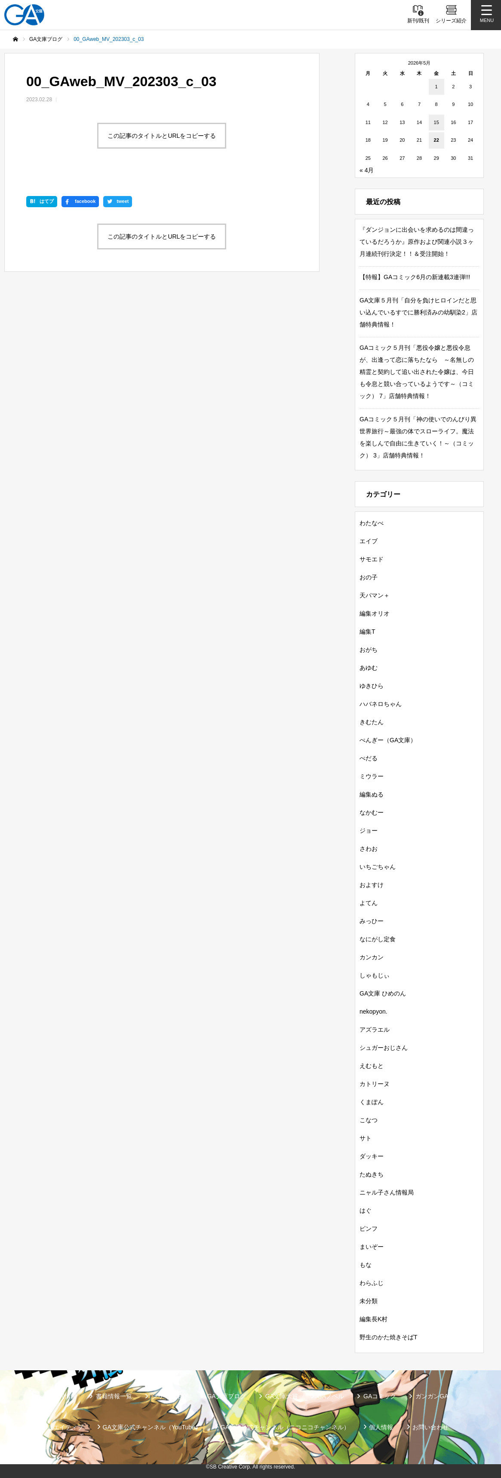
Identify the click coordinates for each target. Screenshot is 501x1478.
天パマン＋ (375, 595)
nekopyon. (373, 1011)
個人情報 (381, 1427)
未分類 (369, 1301)
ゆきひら (372, 685)
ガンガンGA (431, 1396)
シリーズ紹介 (169, 1396)
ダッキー (372, 1156)
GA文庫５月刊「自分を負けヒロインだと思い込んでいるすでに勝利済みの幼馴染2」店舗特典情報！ (418, 312)
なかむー (372, 812)
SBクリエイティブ (58, 1427)
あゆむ (369, 667)
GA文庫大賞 (281, 1396)
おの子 (369, 577)
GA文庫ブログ (226, 1396)
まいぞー (372, 1246)
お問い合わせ (430, 1427)
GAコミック (379, 1396)
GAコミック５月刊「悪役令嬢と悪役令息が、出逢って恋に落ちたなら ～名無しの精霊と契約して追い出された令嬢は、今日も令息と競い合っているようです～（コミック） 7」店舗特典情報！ (417, 371)
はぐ (366, 1210)
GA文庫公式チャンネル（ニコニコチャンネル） (285, 1427)
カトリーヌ (375, 1083)
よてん (369, 902)
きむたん (372, 722)
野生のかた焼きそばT (389, 1337)
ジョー (369, 830)
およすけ (372, 884)
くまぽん (372, 1101)
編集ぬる (372, 794)
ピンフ (369, 1228)
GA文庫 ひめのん (383, 993)
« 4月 (367, 170)
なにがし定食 (378, 939)
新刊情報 (64, 1396)
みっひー (372, 921)
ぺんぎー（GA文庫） (388, 740)
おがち (369, 649)
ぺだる (369, 758)
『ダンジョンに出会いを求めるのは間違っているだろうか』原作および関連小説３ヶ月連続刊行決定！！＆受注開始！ (417, 241)
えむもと (372, 1065)
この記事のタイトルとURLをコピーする (162, 135)
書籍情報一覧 (114, 1396)
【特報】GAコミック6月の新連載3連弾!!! (415, 277)
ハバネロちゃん (381, 703)
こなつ (369, 1120)
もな (366, 1264)
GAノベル (330, 1396)
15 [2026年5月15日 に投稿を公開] (436, 122)
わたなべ (372, 523)
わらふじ (372, 1282)
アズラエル (375, 1029)
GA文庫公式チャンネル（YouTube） (152, 1427)
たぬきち (372, 1174)
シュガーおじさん (384, 1047)
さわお (369, 848)
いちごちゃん (378, 866)
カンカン (372, 957)
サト (366, 1138)
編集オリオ (375, 613)
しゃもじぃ (375, 975)
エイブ (369, 541)
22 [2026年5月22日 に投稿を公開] (436, 140)
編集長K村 (373, 1319)
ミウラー (372, 776)
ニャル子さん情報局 (387, 1192)
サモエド (372, 559)
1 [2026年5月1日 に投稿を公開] (436, 86)
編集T (367, 631)
